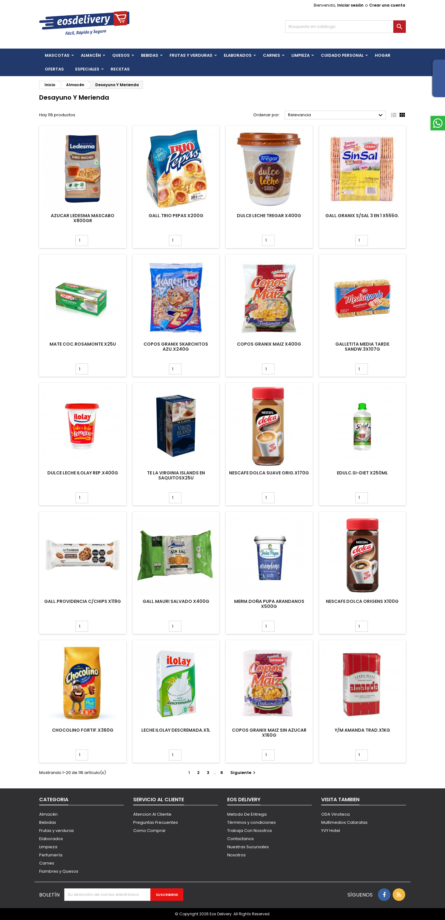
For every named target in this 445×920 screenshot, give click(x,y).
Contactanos (240, 839)
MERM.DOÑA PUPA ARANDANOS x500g (269, 603)
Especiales (87, 69)
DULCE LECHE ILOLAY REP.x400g (82, 473)
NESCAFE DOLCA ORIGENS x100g (362, 601)
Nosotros (236, 855)
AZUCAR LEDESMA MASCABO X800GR (82, 218)
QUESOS (121, 55)
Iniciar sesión (350, 5)
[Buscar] (345, 26)
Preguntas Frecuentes (155, 822)
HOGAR (382, 55)
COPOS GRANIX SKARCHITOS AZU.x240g (176, 346)
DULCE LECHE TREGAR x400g (269, 215)
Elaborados (238, 55)
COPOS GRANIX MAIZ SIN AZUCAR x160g (269, 732)
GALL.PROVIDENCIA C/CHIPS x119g (82, 601)
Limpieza (300, 55)
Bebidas (47, 822)
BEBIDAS (149, 55)
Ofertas (54, 69)
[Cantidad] (82, 240)
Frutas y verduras (56, 831)
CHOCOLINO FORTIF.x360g (82, 730)
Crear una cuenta (387, 5)
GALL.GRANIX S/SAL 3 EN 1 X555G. (362, 215)
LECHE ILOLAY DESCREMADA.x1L (175, 730)
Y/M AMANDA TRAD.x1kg (362, 730)
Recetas (120, 69)
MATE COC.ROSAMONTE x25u (83, 344)
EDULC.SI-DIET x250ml (362, 473)
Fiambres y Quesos (58, 871)
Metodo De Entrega (247, 814)
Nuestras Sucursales (248, 847)
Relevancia (336, 115)
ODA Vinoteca (335, 814)
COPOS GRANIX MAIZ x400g (269, 344)
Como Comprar (149, 831)
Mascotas (57, 55)
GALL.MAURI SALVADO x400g (176, 601)
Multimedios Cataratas (344, 822)
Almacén (91, 55)
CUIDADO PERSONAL (342, 55)
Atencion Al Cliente (152, 814)
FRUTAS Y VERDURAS (191, 55)
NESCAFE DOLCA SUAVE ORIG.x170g (269, 473)
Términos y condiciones (251, 822)
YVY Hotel (330, 831)
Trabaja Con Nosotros (249, 831)
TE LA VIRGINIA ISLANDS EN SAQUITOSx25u (176, 475)
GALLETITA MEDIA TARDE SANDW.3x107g (362, 346)
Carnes (271, 55)
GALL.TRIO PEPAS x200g (176, 215)
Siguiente (243, 773)
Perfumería (50, 855)
